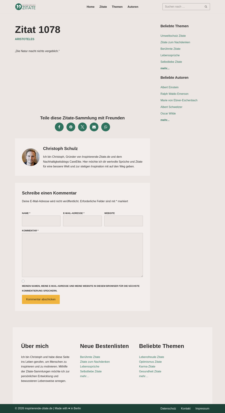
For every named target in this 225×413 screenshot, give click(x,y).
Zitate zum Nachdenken (175, 42)
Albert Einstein (169, 87)
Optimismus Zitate (161, 361)
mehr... (165, 68)
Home (90, 6)
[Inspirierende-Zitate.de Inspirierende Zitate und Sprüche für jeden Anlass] (25, 6)
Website (109, 213)
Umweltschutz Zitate (173, 35)
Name (26, 213)
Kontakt (186, 408)
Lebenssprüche (170, 55)
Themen (117, 6)
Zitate (103, 6)
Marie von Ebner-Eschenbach (179, 100)
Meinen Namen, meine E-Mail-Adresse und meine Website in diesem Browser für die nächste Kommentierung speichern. (81, 288)
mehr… (87, 376)
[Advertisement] (82, 83)
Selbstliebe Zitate (171, 61)
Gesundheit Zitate (161, 371)
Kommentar (30, 230)
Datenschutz (168, 408)
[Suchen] (182, 6)
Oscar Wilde (168, 113)
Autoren (133, 6)
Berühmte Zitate (170, 48)
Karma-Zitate (158, 366)
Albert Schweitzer (171, 106)
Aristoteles (24, 39)
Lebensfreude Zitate (162, 357)
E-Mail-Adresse (73, 213)
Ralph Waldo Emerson (174, 93)
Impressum (202, 408)
